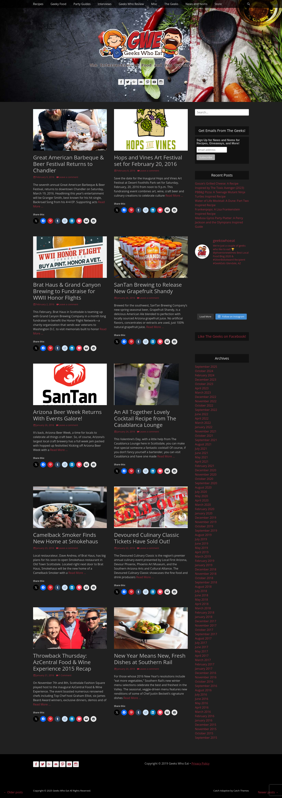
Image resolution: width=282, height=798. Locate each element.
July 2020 (201, 492)
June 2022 (201, 414)
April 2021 (201, 462)
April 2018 (201, 604)
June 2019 (201, 543)
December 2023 (205, 380)
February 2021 (204, 466)
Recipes (38, 4)
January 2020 (203, 513)
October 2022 (204, 405)
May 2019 (201, 548)
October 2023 (204, 384)
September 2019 (206, 531)
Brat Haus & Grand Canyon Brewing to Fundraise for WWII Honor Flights (67, 291)
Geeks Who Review (131, 4)
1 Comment (65, 675)
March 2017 (203, 660)
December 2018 (205, 569)
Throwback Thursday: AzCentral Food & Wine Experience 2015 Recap (62, 662)
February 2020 (204, 509)
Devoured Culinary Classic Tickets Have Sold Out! (146, 538)
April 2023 (201, 388)
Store (218, 4)
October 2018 (204, 578)
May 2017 (201, 651)
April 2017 (201, 656)
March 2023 (203, 393)
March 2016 (203, 712)
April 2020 (201, 500)
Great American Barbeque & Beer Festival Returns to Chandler (68, 164)
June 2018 (201, 595)
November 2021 (206, 431)
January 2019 (203, 565)
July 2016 (201, 694)
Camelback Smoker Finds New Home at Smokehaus (65, 538)
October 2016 (204, 682)
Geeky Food (58, 4)
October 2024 (204, 371)
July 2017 (201, 643)
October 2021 (204, 436)
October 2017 (204, 630)
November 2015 (206, 729)
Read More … (174, 196)
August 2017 (203, 638)
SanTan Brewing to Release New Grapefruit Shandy (148, 288)
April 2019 (201, 552)
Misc (154, 4)
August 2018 (203, 587)
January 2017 (203, 669)
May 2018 (201, 600)
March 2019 (203, 556)
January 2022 (203, 427)
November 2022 (206, 401)
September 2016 (206, 686)
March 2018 (203, 608)
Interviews (105, 4)
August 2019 (203, 535)
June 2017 (201, 647)
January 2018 (203, 617)
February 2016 (204, 716)
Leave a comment (68, 177)
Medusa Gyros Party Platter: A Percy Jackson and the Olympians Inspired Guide (219, 222)
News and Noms (196, 4)
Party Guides (81, 4)
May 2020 (201, 496)
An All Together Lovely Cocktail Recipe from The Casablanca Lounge (145, 418)
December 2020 (205, 470)
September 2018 (206, 582)
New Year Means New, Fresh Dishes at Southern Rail (149, 659)
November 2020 (206, 474)
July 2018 (201, 591)
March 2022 (203, 423)
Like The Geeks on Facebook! (222, 336)
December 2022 (205, 397)
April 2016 (201, 707)
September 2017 (206, 634)
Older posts (13, 792)
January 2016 (203, 720)
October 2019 (204, 526)
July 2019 (201, 539)
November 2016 (206, 677)
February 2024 (204, 375)
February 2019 (204, 561)
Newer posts (268, 792)
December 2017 (205, 621)
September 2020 (206, 483)
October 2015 (204, 733)
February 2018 (204, 612)
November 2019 (206, 522)
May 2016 (201, 703)
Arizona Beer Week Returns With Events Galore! (67, 415)
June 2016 (201, 699)
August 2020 (203, 487)
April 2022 (201, 418)
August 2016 (203, 690)
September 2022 (206, 410)
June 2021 (201, 453)
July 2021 (201, 449)
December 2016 (205, 673)
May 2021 (201, 457)
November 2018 (206, 574)
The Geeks (171, 4)
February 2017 (204, 664)
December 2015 (205, 725)
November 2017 (206, 625)
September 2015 (206, 738)
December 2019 (205, 518)
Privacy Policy (201, 763)
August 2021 (203, 444)
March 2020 (203, 505)
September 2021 (206, 440)
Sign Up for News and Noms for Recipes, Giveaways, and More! (218, 142)
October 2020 (204, 479)
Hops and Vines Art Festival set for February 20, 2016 (148, 161)
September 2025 (206, 367)
